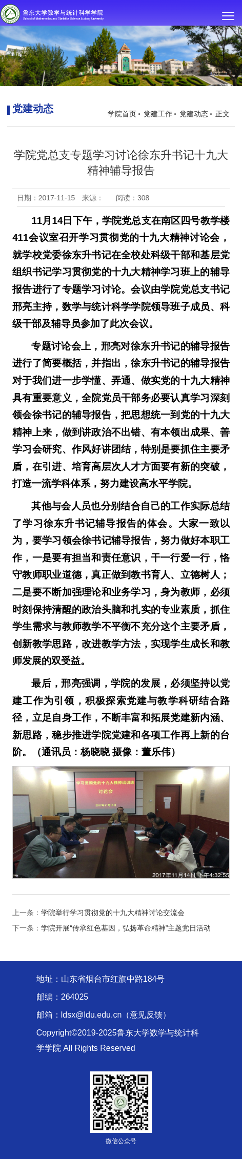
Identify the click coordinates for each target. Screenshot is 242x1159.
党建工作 (158, 114)
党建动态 (193, 114)
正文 (222, 114)
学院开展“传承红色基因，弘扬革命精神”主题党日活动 (126, 928)
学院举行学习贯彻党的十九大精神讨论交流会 (113, 912)
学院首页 (122, 114)
